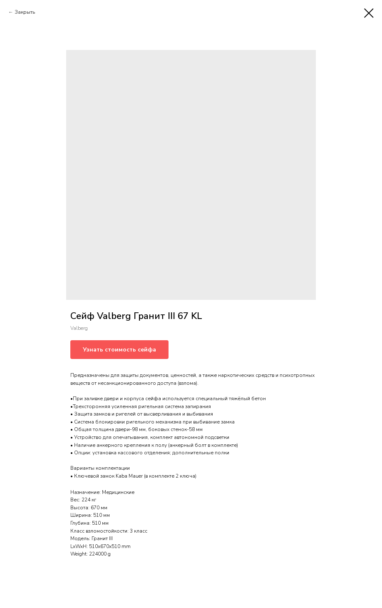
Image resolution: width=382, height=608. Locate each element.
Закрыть (25, 12)
